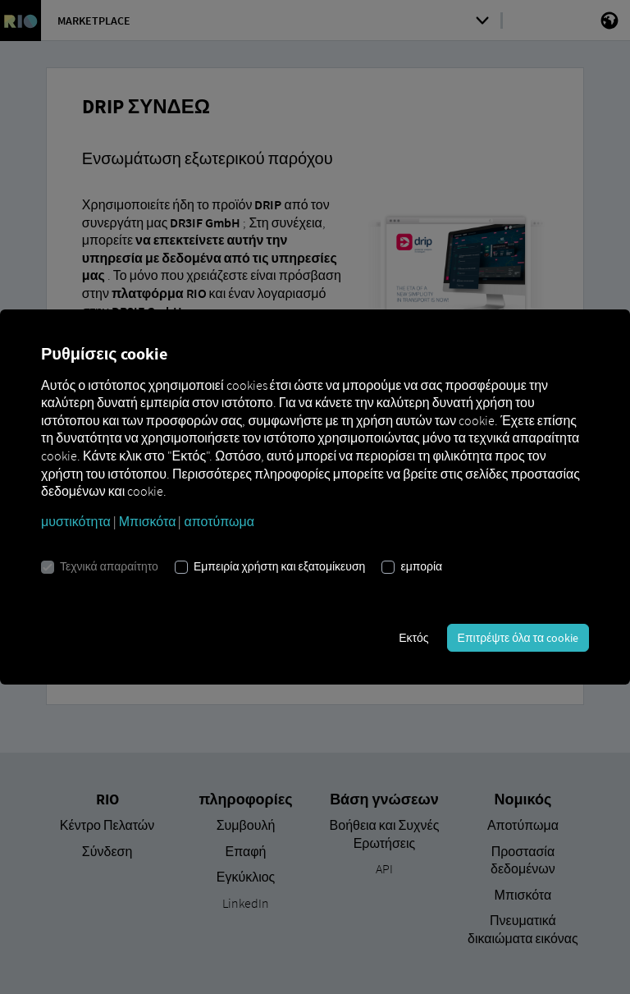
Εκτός (413, 637)
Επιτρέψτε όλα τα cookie (518, 637)
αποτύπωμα (219, 521)
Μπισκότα (147, 521)
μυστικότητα (76, 521)
